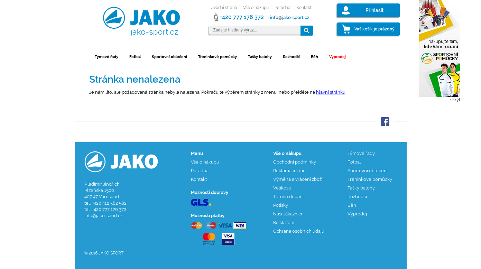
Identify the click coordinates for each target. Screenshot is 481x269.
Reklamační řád (289, 170)
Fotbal (135, 57)
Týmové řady (106, 57)
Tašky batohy (260, 57)
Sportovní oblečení (169, 57)
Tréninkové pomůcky (217, 57)
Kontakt (303, 7)
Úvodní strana (224, 7)
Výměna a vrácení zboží (298, 179)
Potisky (280, 205)
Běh (314, 57)
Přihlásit (374, 10)
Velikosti (282, 188)
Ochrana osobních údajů (298, 231)
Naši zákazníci (287, 213)
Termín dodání (288, 196)
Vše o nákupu (256, 7)
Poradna (282, 7)
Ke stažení (283, 222)
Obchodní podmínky (294, 162)
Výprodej (337, 57)
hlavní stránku (330, 92)
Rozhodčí (291, 57)
